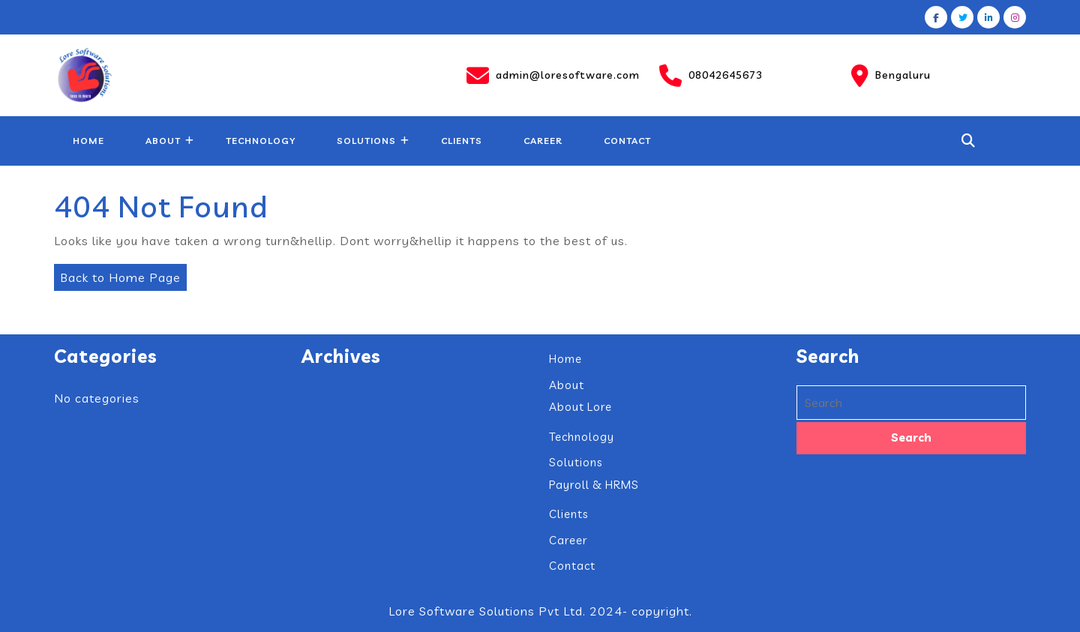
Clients (461, 140)
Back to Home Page (117, 274)
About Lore (580, 407)
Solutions (366, 140)
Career (543, 140)
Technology (261, 140)
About (163, 140)
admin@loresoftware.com (553, 75)
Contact (627, 140)
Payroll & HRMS (594, 485)
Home (88, 140)
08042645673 (711, 75)
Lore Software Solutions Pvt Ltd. (487, 611)
